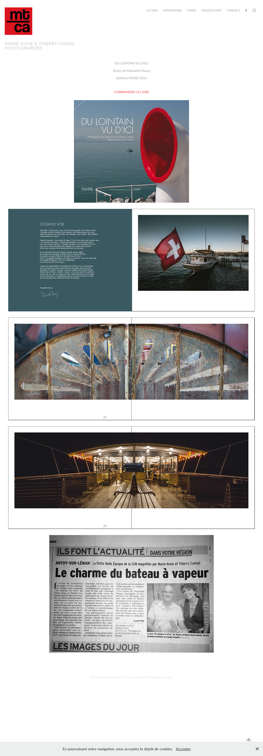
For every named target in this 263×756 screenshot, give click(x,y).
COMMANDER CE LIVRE (131, 92)
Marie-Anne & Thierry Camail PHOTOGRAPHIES (40, 45)
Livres (191, 10)
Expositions (172, 10)
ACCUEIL (152, 10)
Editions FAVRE (127, 78)
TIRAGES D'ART (211, 10)
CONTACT (233, 10)
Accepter (183, 748)
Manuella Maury (138, 70)
